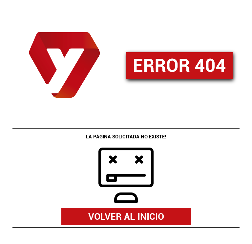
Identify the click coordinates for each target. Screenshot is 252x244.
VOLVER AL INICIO (126, 216)
